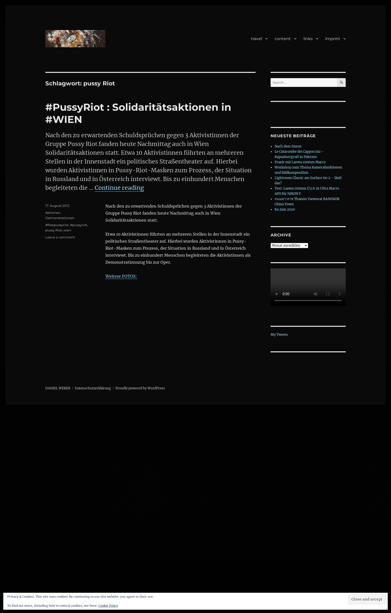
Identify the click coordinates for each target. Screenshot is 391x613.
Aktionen (52, 213)
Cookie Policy (108, 605)
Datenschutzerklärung (93, 388)
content (283, 38)
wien (67, 230)
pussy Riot (53, 230)
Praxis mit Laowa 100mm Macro (300, 162)
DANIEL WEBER (57, 388)
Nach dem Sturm (288, 146)
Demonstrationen (59, 218)
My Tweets (279, 335)
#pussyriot (78, 225)
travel (256, 38)
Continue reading (119, 187)
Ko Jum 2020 (285, 209)
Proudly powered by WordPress (140, 388)
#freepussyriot (57, 225)
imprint (332, 38)
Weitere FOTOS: (121, 276)
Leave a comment (60, 237)
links (308, 38)
